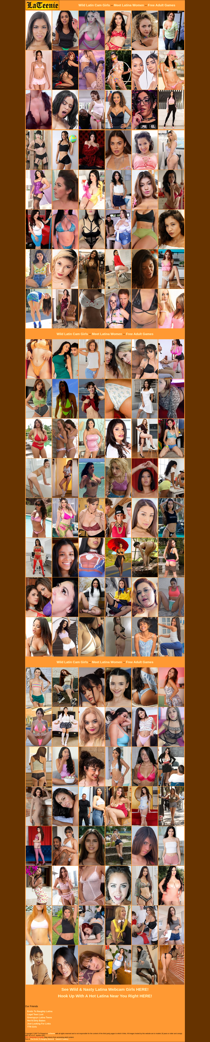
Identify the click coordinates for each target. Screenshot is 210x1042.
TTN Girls (32, 1027)
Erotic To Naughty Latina (39, 1011)
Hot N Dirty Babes (36, 1020)
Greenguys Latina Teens (39, 1017)
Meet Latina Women (129, 5)
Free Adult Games (161, 5)
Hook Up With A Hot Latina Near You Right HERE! (105, 996)
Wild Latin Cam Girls (94, 5)
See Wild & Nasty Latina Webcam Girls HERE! (105, 989)
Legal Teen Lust (35, 1014)
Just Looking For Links (39, 1024)
